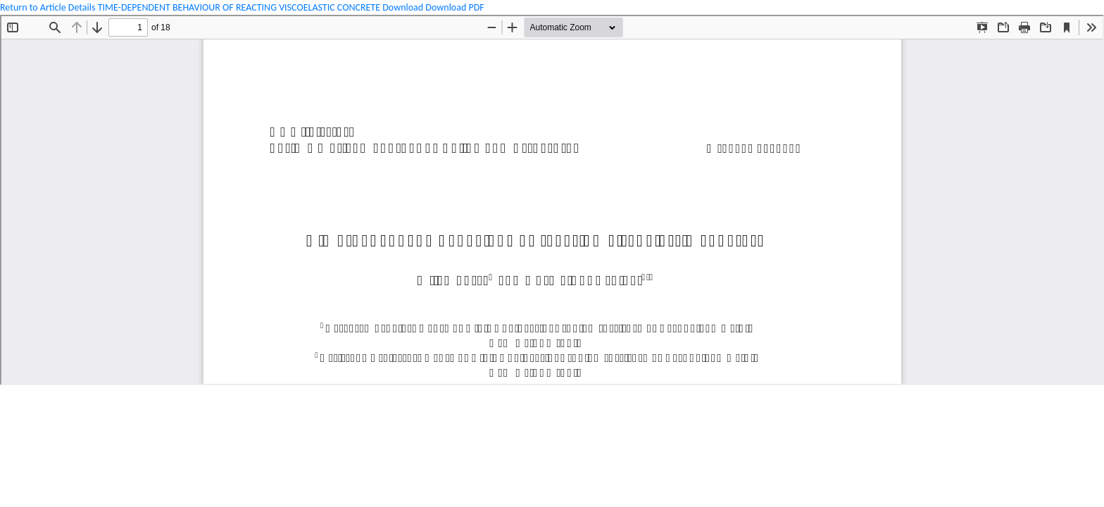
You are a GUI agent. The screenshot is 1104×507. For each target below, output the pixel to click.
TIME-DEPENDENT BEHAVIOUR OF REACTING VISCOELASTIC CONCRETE (240, 7)
